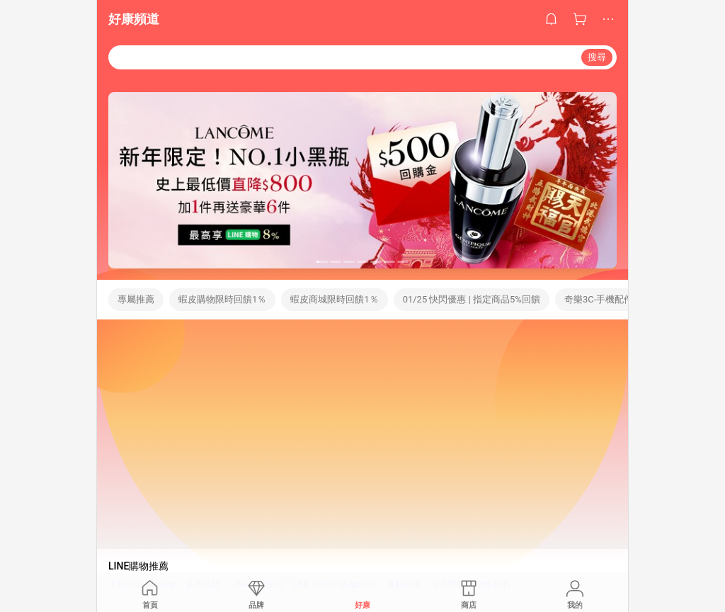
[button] (322, 262)
